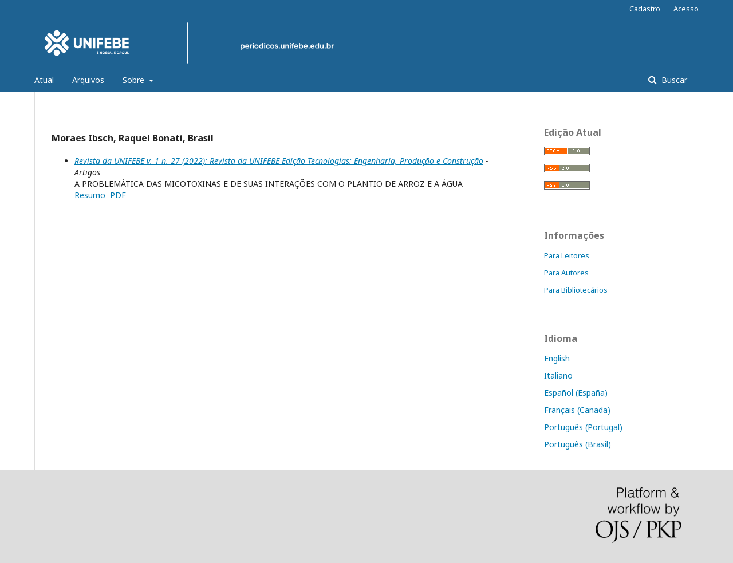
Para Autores (566, 272)
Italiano (558, 375)
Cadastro (644, 8)
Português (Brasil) (577, 444)
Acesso (686, 8)
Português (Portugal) (583, 427)
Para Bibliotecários (576, 290)
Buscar (673, 79)
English (557, 358)
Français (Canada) (577, 409)
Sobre (135, 79)
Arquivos (88, 79)
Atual (44, 79)
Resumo (89, 195)
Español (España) (576, 392)
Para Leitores (566, 255)
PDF (118, 195)
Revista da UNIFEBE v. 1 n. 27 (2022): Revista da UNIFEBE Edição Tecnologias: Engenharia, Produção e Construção (278, 160)
